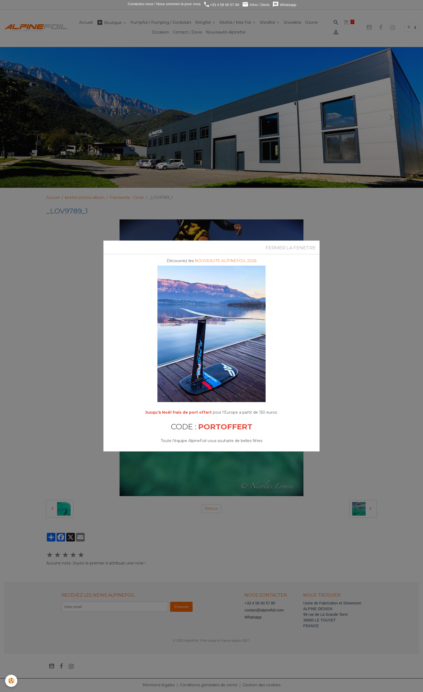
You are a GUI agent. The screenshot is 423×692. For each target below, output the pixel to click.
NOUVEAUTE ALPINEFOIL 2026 (225, 260)
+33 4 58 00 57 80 (221, 4)
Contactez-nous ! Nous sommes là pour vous (164, 4)
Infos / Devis (256, 4)
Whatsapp (284, 4)
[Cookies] (11, 681)
